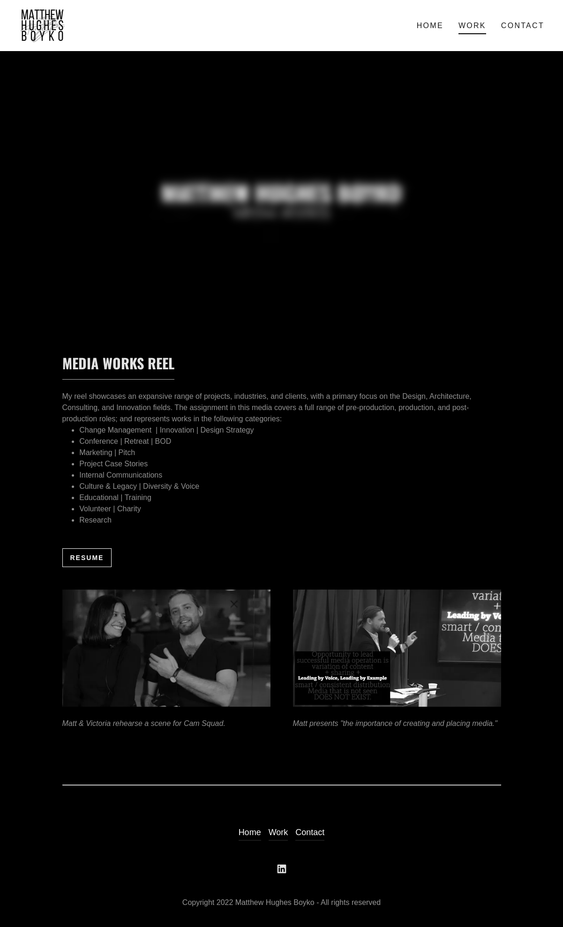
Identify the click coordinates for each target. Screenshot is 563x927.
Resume (87, 557)
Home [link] (430, 26)
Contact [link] (522, 26)
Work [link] (472, 26)
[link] (43, 25)
